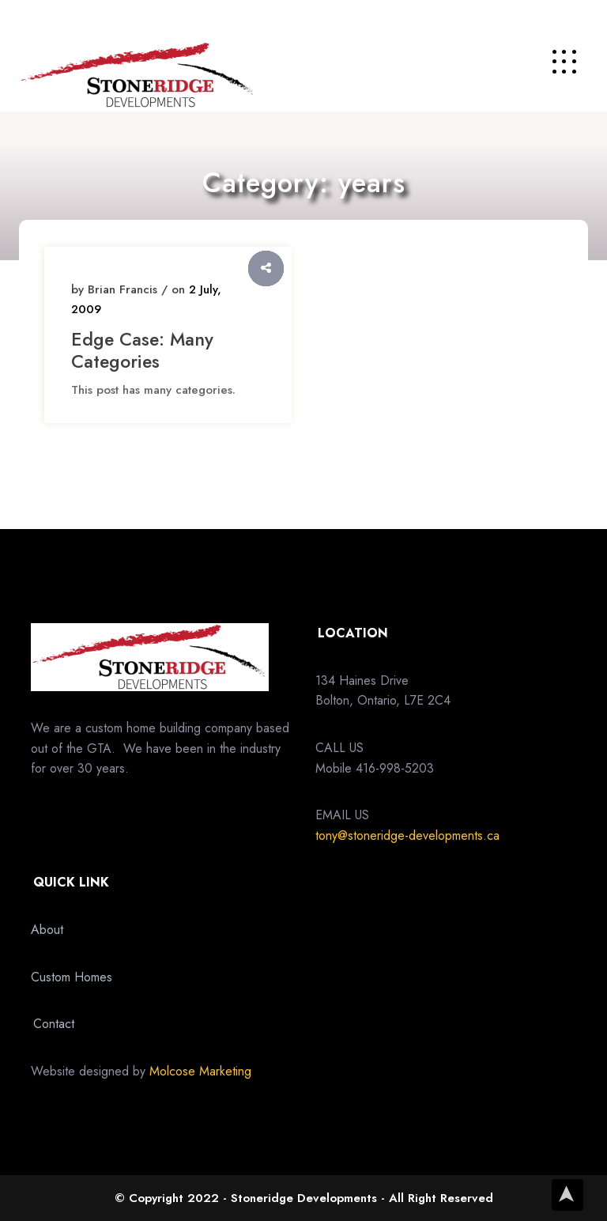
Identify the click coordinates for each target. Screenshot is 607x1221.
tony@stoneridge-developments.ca (407, 835)
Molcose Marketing (200, 1071)
